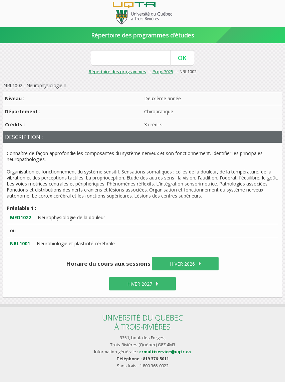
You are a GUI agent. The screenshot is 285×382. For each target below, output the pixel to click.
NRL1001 (20, 243)
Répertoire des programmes (117, 72)
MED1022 (20, 217)
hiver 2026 (182, 264)
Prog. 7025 (163, 72)
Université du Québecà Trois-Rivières (142, 322)
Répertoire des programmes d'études (142, 35)
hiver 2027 (139, 284)
